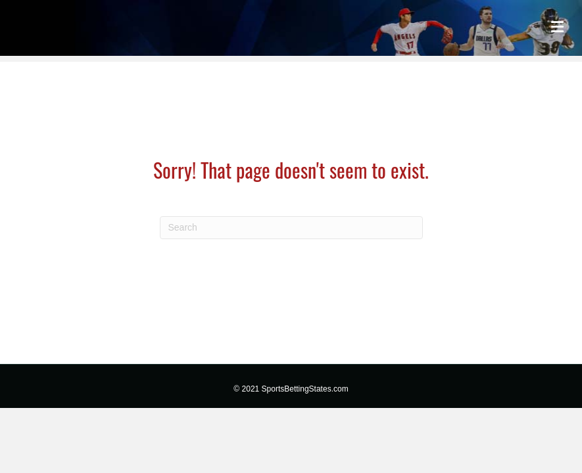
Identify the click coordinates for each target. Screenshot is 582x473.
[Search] (291, 227)
